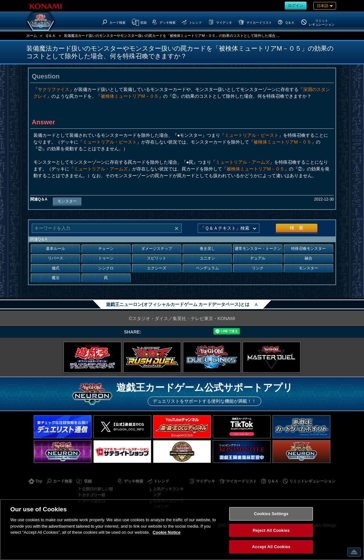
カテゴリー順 (93, 495)
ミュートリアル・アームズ (243, 162)
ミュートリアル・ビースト (252, 135)
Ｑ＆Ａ (50, 35)
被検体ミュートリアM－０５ (130, 96)
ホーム (31, 35)
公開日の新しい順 (97, 489)
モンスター (67, 201)
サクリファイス (53, 89)
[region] (182, 529)
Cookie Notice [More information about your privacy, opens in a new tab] (167, 532)
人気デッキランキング (168, 492)
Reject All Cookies (271, 530)
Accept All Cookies (271, 546)
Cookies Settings (271, 513)
